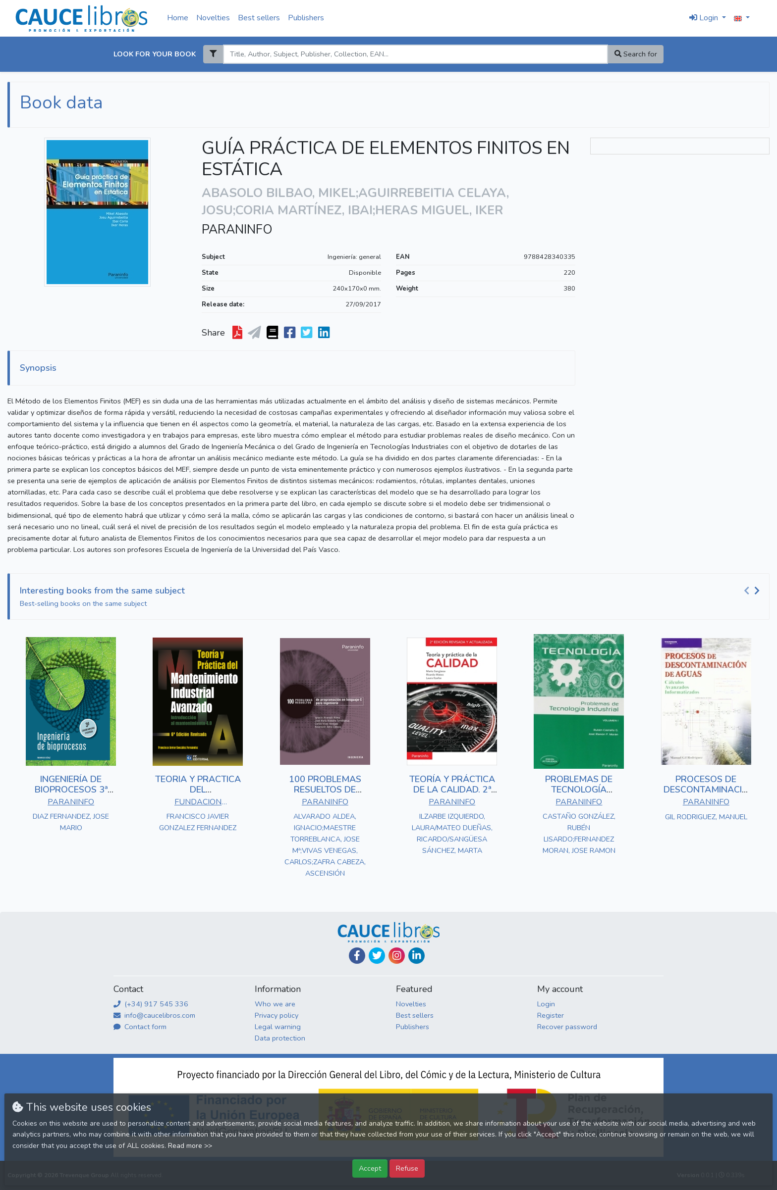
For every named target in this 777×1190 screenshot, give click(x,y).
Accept (370, 1168)
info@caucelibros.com (154, 1015)
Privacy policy (276, 1015)
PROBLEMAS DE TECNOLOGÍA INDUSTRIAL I (578, 789)
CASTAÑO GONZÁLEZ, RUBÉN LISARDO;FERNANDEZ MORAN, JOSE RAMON (579, 833)
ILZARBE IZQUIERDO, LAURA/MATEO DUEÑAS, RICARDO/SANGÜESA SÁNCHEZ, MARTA (452, 833)
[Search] (415, 54)
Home (177, 17)
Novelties (213, 17)
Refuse (407, 1168)
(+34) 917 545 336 (150, 1004)
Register (550, 1015)
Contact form (139, 1027)
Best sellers (259, 17)
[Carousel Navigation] (753, 591)
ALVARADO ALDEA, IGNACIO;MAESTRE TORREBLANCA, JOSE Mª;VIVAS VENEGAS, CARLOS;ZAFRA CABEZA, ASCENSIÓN (325, 844)
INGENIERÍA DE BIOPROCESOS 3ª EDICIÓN (71, 789)
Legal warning (278, 1027)
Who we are (275, 1004)
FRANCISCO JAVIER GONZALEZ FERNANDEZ (197, 822)
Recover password (567, 1027)
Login (546, 1004)
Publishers (306, 17)
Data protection (280, 1038)
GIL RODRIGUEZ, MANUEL (706, 817)
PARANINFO (237, 229)
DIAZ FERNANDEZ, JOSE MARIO (71, 822)
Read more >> (190, 1145)
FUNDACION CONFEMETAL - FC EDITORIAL (197, 802)
